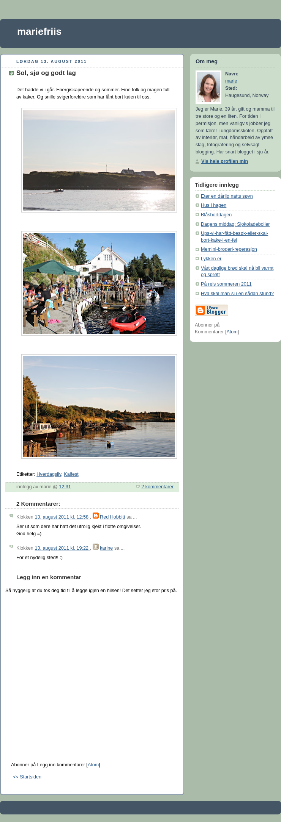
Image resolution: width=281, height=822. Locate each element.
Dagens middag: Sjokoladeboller (235, 224)
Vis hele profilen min (224, 161)
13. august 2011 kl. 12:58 (62, 517)
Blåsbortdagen (216, 214)
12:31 (65, 486)
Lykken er (211, 258)
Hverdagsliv (48, 474)
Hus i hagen (213, 205)
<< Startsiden (27, 777)
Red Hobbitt (112, 517)
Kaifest (71, 474)
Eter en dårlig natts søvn (227, 196)
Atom (93, 764)
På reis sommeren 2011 (226, 284)
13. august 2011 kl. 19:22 (62, 548)
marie (231, 81)
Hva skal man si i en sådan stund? (237, 293)
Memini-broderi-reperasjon (229, 249)
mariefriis (39, 31)
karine (106, 548)
